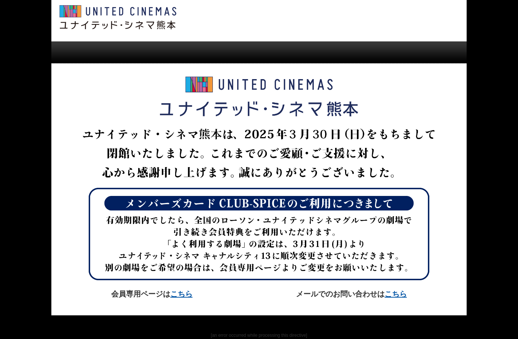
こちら (181, 294)
